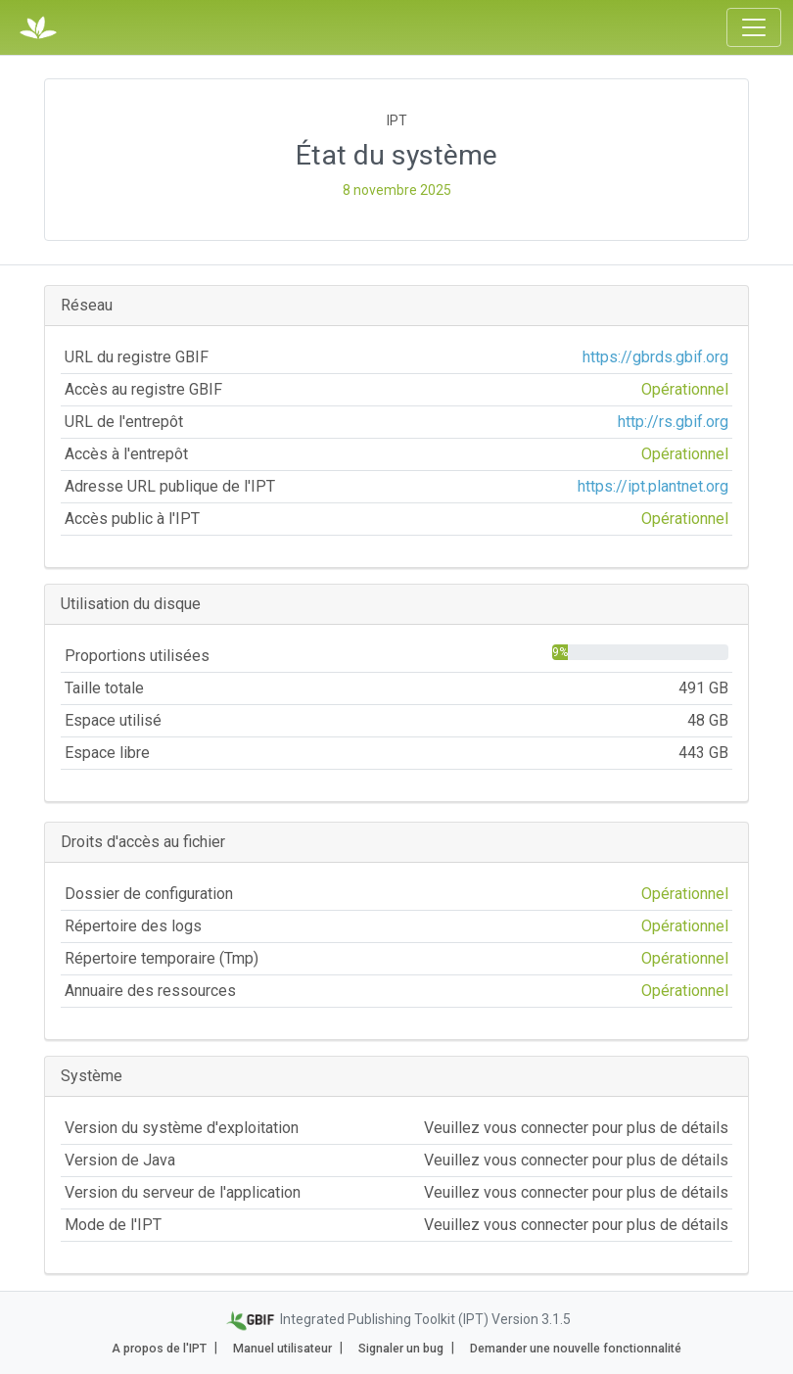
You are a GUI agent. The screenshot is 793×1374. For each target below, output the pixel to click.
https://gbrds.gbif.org (655, 357)
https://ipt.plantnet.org (653, 486)
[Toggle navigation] (753, 27)
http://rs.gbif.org (673, 421)
